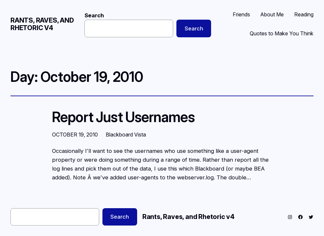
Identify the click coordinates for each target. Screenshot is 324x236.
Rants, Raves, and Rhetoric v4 (42, 24)
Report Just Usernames (123, 117)
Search (94, 15)
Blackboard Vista (126, 134)
